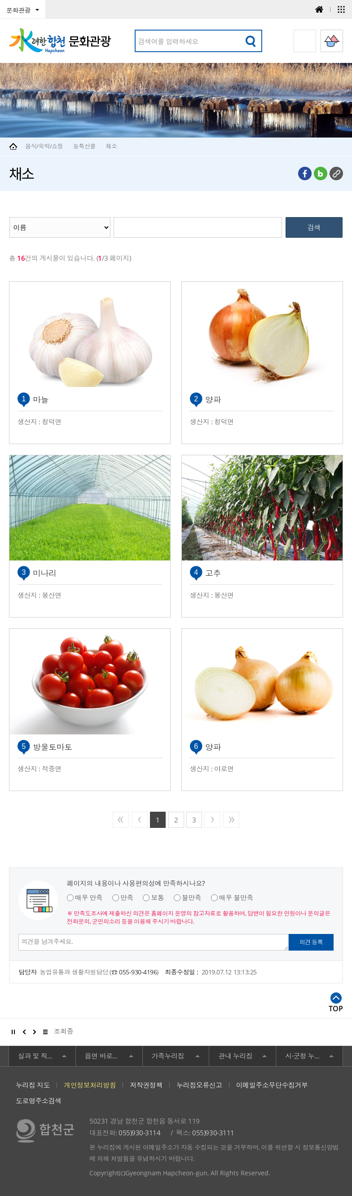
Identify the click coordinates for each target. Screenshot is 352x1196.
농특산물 (84, 146)
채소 (111, 146)
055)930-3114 (139, 1132)
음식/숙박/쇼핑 (44, 146)
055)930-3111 (213, 1132)
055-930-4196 (138, 972)
